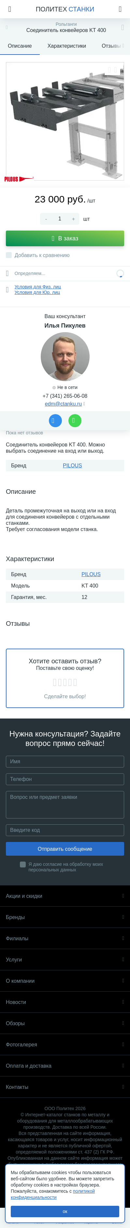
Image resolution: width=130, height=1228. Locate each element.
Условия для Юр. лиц (37, 292)
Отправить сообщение (65, 849)
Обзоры (65, 1023)
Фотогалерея (65, 1044)
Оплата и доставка (65, 1066)
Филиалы (65, 938)
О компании (65, 981)
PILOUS (72, 465)
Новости (65, 1002)
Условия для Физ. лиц (38, 286)
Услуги (65, 959)
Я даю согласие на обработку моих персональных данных (66, 867)
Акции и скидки (65, 896)
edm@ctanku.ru (63, 404)
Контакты (65, 1087)
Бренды (65, 917)
